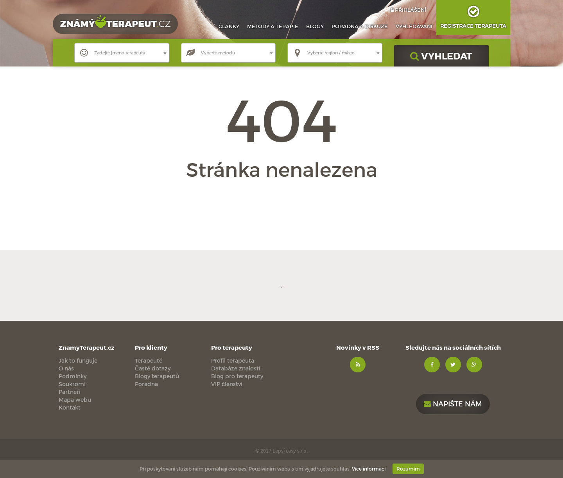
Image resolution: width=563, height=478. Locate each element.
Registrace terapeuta (473, 14)
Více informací (368, 468)
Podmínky (72, 376)
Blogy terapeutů (157, 376)
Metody (272, 26)
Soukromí (72, 384)
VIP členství (226, 384)
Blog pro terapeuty (237, 376)
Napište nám (453, 403)
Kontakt (70, 407)
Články (229, 26)
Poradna (360, 26)
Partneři (70, 391)
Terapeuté (148, 360)
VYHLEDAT (441, 55)
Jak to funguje (78, 360)
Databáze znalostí (235, 368)
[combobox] (121, 53)
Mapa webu (75, 399)
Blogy (315, 26)
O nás (66, 368)
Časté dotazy (152, 368)
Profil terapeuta (232, 360)
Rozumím (408, 468)
